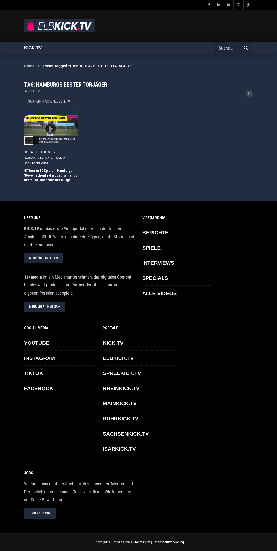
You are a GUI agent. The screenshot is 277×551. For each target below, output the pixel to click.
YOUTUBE (36, 343)
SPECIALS (155, 278)
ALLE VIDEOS (159, 293)
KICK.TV (61, 157)
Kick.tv (33, 47)
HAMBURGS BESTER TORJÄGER (45, 118)
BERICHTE (31, 152)
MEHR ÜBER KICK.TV (43, 258)
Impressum (142, 542)
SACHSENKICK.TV (126, 434)
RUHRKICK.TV (120, 418)
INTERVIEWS (158, 263)
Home (29, 66)
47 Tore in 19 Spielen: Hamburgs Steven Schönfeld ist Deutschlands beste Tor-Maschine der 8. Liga (50, 175)
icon (50, 128)
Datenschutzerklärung (168, 542)
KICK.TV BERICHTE (36, 163)
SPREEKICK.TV (122, 373)
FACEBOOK (38, 388)
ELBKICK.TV (48, 152)
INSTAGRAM (39, 358)
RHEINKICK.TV (121, 388)
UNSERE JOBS (40, 513)
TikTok (33, 373)
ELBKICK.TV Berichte (39, 157)
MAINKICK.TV (120, 403)
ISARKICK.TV (119, 449)
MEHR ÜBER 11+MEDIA (44, 306)
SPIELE (151, 248)
